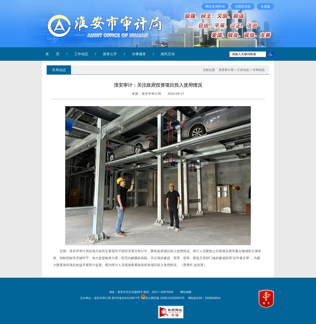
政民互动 (168, 54)
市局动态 (259, 70)
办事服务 (139, 54)
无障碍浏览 (243, 6)
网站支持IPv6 (215, 6)
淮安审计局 (226, 70)
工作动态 (81, 54)
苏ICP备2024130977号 (126, 298)
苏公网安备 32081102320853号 (163, 298)
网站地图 (185, 292)
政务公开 (110, 54)
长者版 (265, 6)
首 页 (52, 54)
